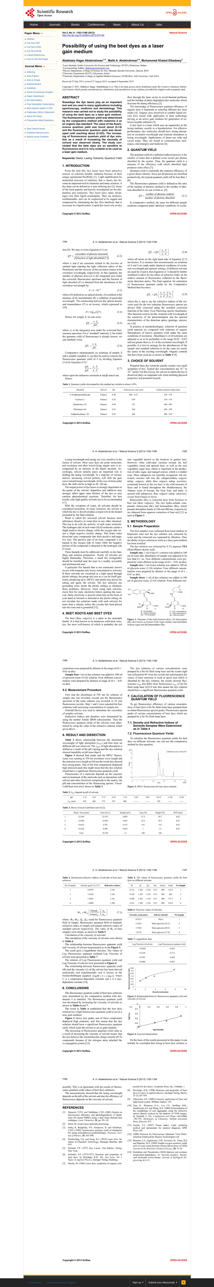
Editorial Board (33, 84)
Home (34, 24)
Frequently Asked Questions (39, 120)
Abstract (30, 39)
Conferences (96, 24)
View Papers (32, 76)
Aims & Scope (32, 80)
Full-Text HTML (33, 47)
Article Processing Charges (39, 92)
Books (75, 24)
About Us (137, 24)
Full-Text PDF (32, 43)
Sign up (137, 1282)
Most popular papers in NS (38, 108)
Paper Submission (34, 96)
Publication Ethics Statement (39, 112)
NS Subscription (33, 100)
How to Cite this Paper (36, 59)
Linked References (35, 55)
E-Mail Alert (34, 1282)
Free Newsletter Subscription (40, 104)
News (117, 24)
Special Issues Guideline (37, 137)
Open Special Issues (35, 129)
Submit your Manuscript (161, 1282)
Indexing (30, 72)
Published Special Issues (37, 133)
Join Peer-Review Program (61, 1282)
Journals (54, 24)
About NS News (33, 116)
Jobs (159, 24)
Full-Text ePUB (33, 51)
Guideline (30, 88)
